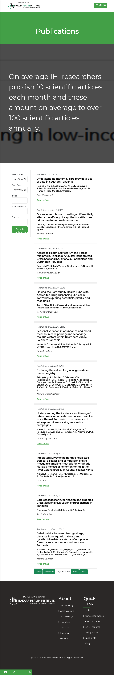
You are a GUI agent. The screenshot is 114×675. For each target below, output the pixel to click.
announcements (93, 616)
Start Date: (17, 174)
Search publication (20, 230)
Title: (14, 195)
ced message (66, 605)
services (64, 638)
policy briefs (90, 632)
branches (64, 622)
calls (86, 610)
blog (86, 643)
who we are (66, 611)
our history (66, 616)
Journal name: (19, 206)
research (64, 627)
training (64, 633)
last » (83, 571)
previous (49, 571)
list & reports (91, 627)
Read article (43, 200)
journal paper (92, 621)
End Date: (17, 185)
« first (38, 571)
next (74, 571)
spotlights (89, 638)
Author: (16, 217)
